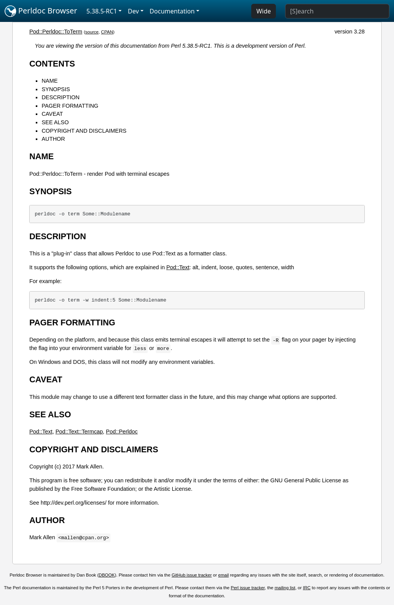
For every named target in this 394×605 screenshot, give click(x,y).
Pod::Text (177, 267)
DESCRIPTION (60, 97)
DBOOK (107, 575)
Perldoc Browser (41, 11)
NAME (50, 81)
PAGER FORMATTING (70, 106)
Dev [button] (133, 11)
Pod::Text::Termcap (79, 431)
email (223, 575)
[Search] (337, 11)
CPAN (107, 32)
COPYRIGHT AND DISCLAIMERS (84, 131)
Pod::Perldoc (121, 431)
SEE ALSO (55, 122)
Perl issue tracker (248, 587)
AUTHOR (53, 139)
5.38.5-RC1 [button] (102, 11)
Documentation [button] (172, 11)
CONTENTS (52, 63)
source (92, 32)
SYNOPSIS (56, 89)
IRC (307, 587)
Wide (263, 11)
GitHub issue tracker (192, 575)
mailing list (285, 587)
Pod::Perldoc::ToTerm (55, 31)
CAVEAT (52, 114)
